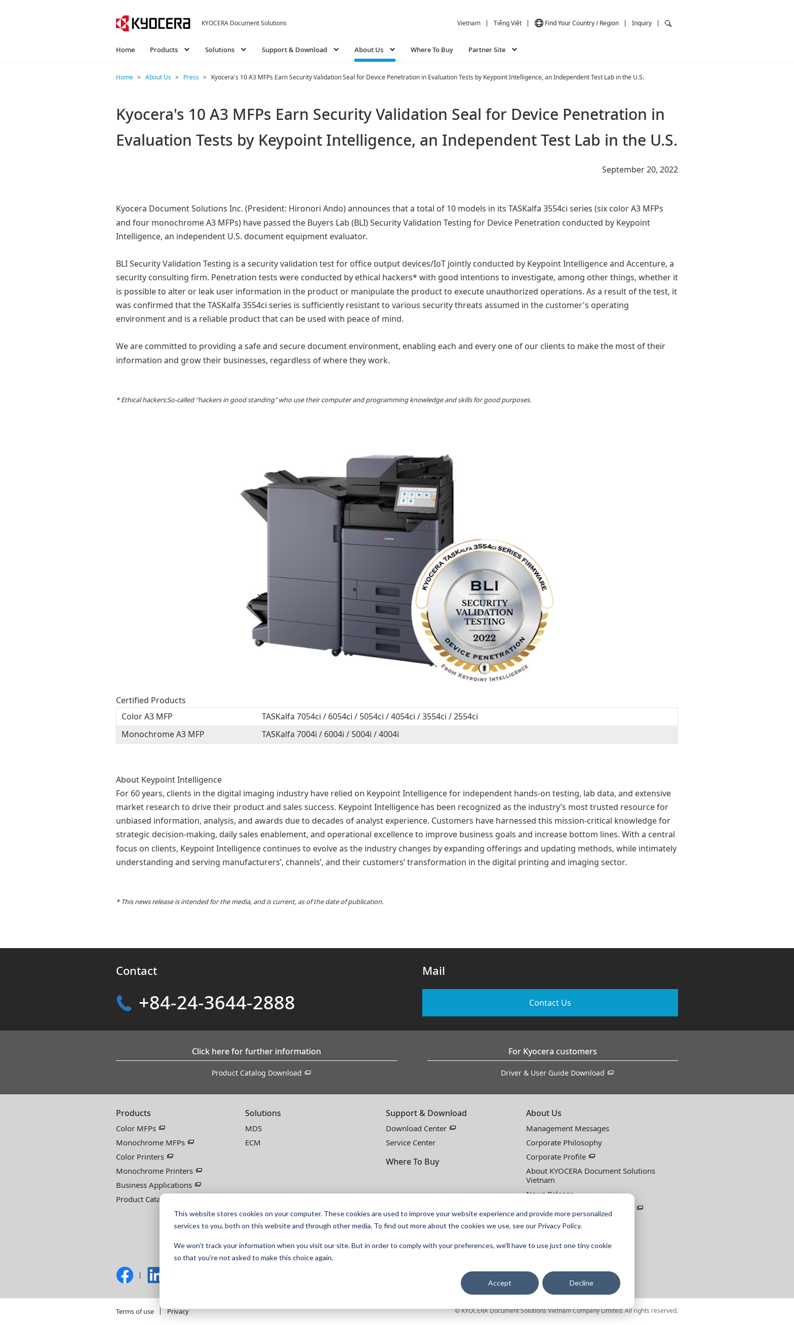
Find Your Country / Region (582, 23)
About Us (544, 1113)
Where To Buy (432, 49)
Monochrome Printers (154, 1171)
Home (125, 49)
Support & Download (426, 1113)
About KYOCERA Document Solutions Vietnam (590, 1175)
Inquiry (642, 23)
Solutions (263, 1113)
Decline (581, 1282)
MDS (253, 1128)
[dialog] (397, 1251)
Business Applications (154, 1185)
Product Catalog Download (257, 1073)
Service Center (410, 1142)
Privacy (178, 1311)
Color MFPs (136, 1128)
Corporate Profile (556, 1156)
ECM (253, 1142)
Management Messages (567, 1128)
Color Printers (140, 1156)
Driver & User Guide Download (553, 1073)
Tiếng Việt (508, 23)
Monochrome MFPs (150, 1142)
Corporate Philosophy (564, 1142)
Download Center (416, 1128)
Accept (499, 1282)
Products (133, 1113)
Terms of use (135, 1311)
